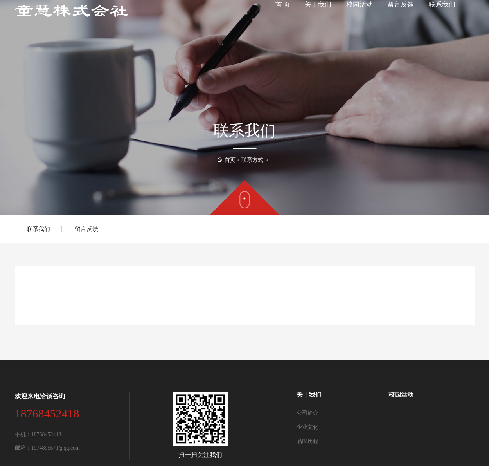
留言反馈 (86, 229)
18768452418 (47, 413)
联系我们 (38, 229)
